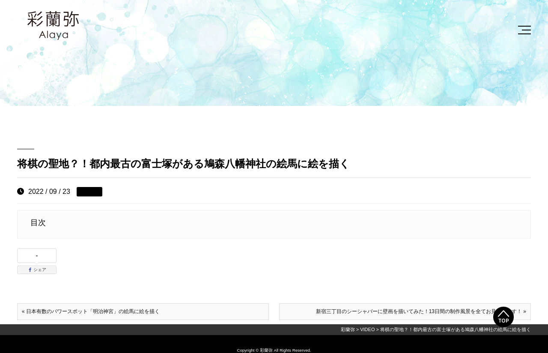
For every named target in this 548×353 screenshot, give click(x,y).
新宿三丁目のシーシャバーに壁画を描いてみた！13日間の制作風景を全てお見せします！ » (421, 311)
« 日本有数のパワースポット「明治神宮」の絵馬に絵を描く (91, 311)
